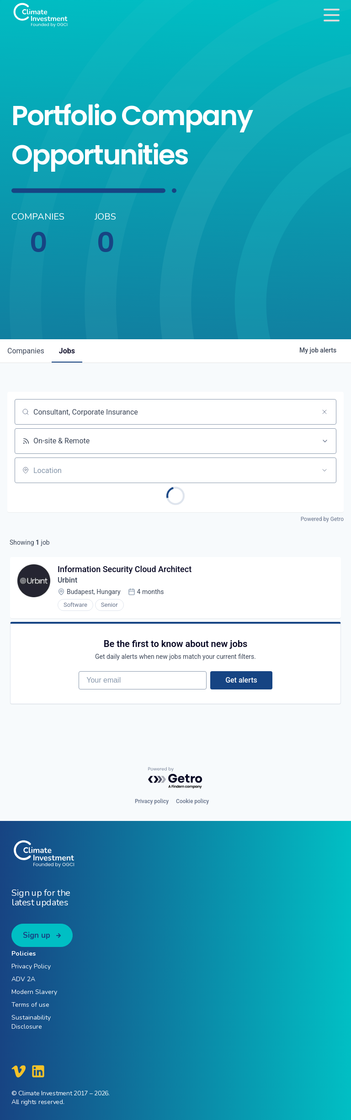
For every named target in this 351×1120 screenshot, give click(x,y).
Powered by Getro (322, 519)
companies (25, 351)
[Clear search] (324, 412)
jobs (67, 351)
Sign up (36, 935)
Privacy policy (152, 801)
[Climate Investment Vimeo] (18, 1071)
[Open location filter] (324, 470)
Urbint (67, 580)
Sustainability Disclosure (31, 1022)
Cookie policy (192, 801)
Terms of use (30, 1004)
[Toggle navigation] (332, 15)
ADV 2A (23, 979)
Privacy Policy (31, 966)
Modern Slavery (34, 992)
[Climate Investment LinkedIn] (38, 1071)
